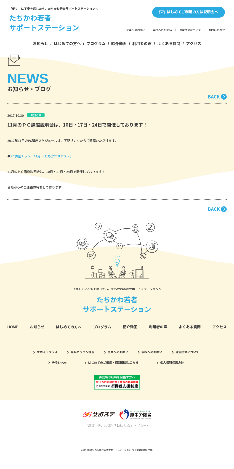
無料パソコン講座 (82, 352)
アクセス (193, 44)
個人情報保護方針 (172, 362)
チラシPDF (59, 362)
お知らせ (40, 44)
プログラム (96, 44)
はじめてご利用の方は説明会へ (188, 12)
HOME (12, 327)
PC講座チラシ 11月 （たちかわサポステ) (41, 156)
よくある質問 (168, 44)
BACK (214, 96)
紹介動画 (119, 44)
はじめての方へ (67, 44)
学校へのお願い (162, 30)
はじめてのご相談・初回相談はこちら (113, 362)
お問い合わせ (216, 30)
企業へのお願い (135, 30)
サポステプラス (47, 352)
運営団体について (190, 30)
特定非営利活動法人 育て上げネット (123, 425)
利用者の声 (142, 44)
